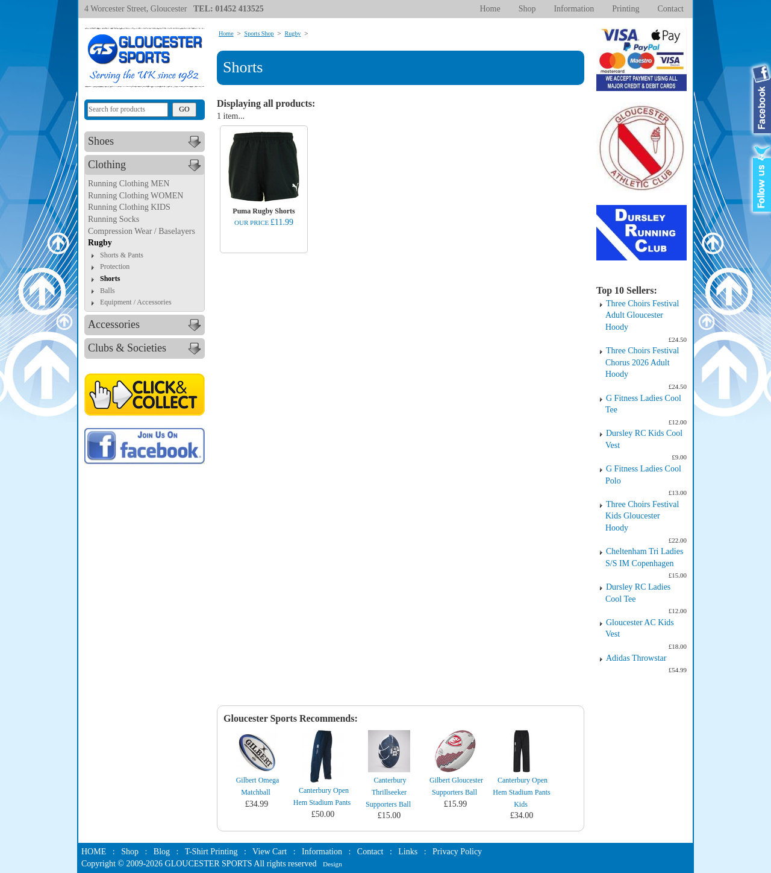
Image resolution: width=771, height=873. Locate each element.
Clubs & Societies (146, 348)
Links (407, 851)
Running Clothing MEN (128, 183)
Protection (115, 266)
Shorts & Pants (121, 255)
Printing (625, 8)
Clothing (146, 165)
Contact (670, 8)
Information (574, 8)
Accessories (146, 325)
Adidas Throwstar (636, 658)
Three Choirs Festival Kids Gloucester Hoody (642, 516)
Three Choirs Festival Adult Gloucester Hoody (642, 315)
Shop (527, 8)
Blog (162, 851)
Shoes (146, 141)
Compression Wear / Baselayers (141, 231)
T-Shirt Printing (211, 851)
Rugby (100, 242)
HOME (93, 851)
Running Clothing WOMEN (135, 195)
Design (332, 864)
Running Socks (113, 219)
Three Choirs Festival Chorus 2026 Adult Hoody (642, 362)
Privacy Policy (457, 851)
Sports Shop (259, 33)
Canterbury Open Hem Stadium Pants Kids (521, 792)
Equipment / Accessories (136, 302)
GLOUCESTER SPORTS (208, 863)
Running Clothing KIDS (129, 207)
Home (489, 8)
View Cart (269, 851)
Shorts (110, 278)
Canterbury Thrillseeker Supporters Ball (388, 792)
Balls (107, 290)
